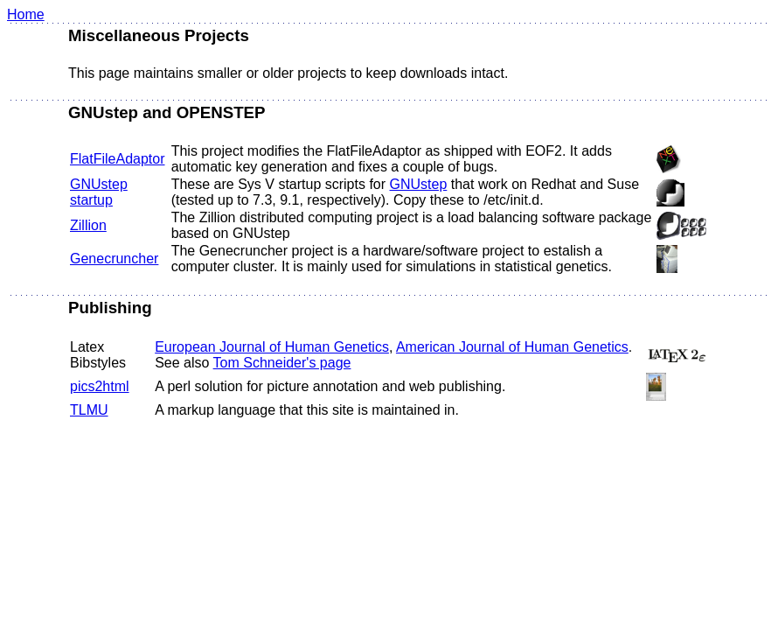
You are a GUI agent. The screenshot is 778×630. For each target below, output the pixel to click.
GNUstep (419, 184)
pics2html (99, 386)
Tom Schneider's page (282, 362)
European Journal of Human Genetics (272, 347)
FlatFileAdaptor (117, 158)
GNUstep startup (99, 192)
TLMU (89, 409)
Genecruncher (114, 258)
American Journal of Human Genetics (512, 347)
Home (26, 14)
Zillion (88, 225)
